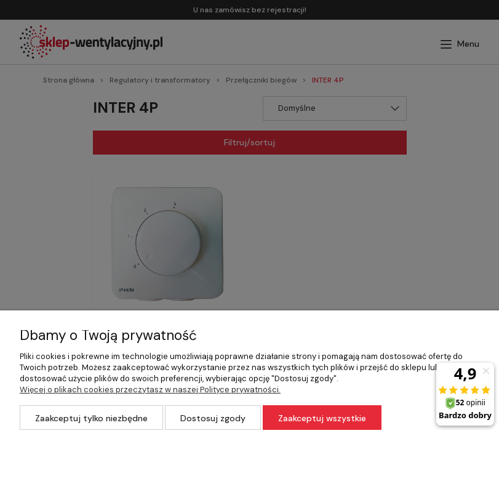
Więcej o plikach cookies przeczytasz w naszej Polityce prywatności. (150, 389)
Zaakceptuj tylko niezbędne (91, 418)
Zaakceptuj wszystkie (322, 418)
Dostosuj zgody (213, 418)
